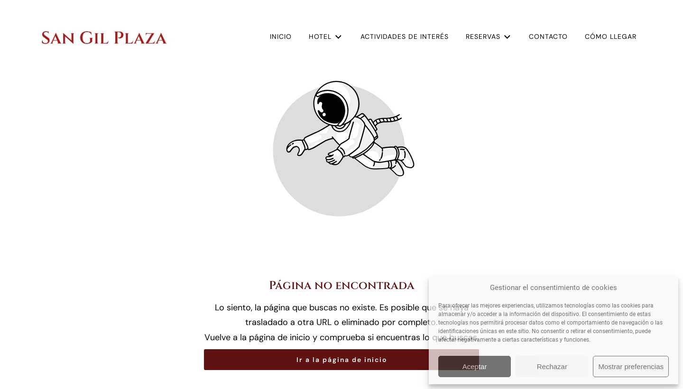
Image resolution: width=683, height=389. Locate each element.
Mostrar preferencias (631, 366)
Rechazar (552, 366)
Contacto (548, 36)
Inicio (281, 36)
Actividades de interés (404, 36)
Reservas (489, 37)
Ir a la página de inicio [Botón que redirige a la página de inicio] (341, 359)
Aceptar (474, 366)
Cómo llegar (611, 36)
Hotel (326, 37)
